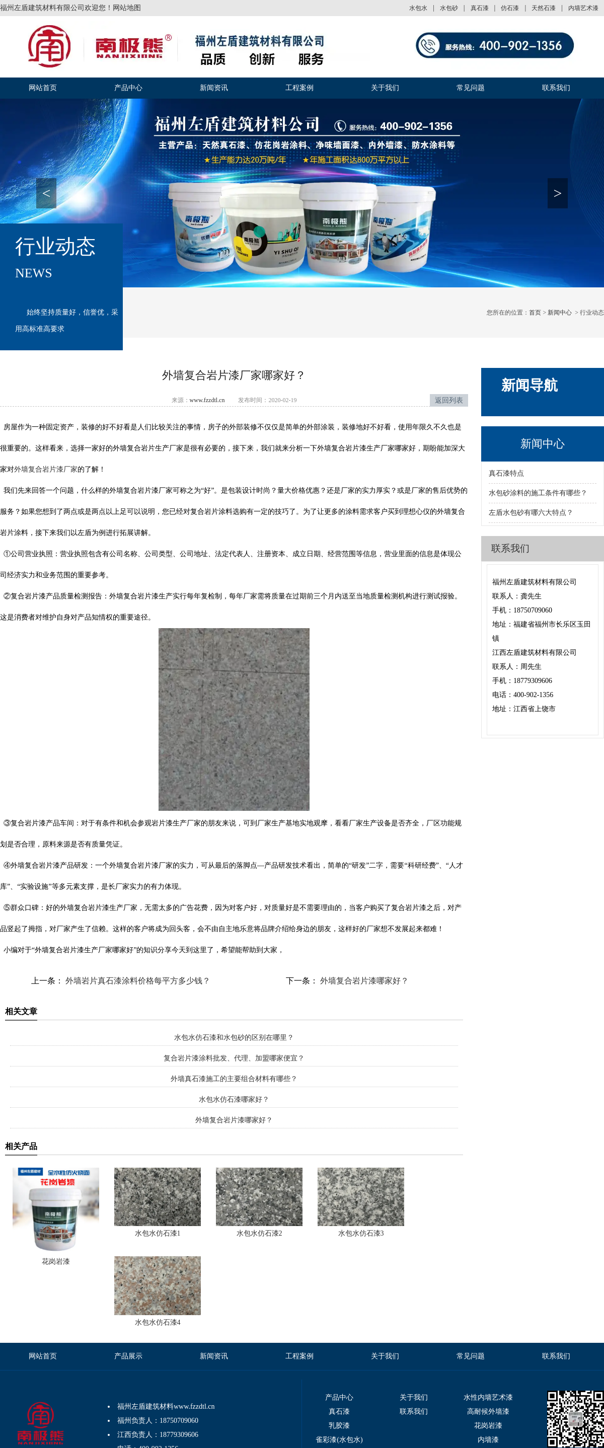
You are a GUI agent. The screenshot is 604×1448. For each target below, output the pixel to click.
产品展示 (128, 1356)
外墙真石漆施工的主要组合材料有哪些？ (234, 1079)
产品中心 (128, 88)
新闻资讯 (214, 88)
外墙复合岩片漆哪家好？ (363, 980)
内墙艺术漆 (583, 8)
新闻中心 (560, 312)
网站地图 (127, 8)
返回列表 (449, 400)
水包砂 (449, 8)
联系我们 (556, 88)
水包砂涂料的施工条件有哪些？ (538, 493)
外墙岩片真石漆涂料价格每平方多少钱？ (136, 980)
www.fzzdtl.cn (207, 400)
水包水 (418, 8)
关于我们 (385, 88)
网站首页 (43, 88)
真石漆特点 (506, 473)
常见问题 (471, 88)
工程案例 (299, 88)
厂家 (70, 469)
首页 (535, 312)
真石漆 (480, 8)
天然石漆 (544, 8)
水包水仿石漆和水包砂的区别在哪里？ (234, 1037)
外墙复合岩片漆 (38, 469)
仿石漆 (510, 8)
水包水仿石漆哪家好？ (234, 1099)
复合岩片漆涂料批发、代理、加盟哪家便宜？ (234, 1058)
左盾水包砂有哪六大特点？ (531, 512)
